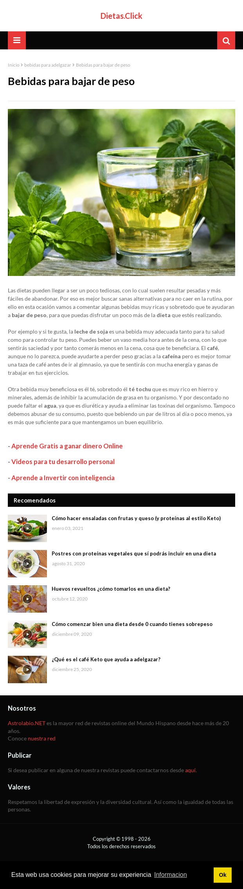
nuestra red (42, 738)
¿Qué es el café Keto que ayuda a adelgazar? (106, 659)
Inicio (14, 65)
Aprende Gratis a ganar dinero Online (67, 446)
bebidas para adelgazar (47, 65)
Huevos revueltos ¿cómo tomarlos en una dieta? (111, 589)
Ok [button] (222, 875)
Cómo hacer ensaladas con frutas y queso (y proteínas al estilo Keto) (136, 518)
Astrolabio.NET (26, 723)
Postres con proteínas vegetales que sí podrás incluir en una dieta (134, 553)
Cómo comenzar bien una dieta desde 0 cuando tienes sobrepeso (132, 624)
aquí (190, 770)
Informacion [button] (170, 874)
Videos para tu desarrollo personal (63, 461)
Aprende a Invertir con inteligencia (63, 478)
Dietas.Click (121, 15)
